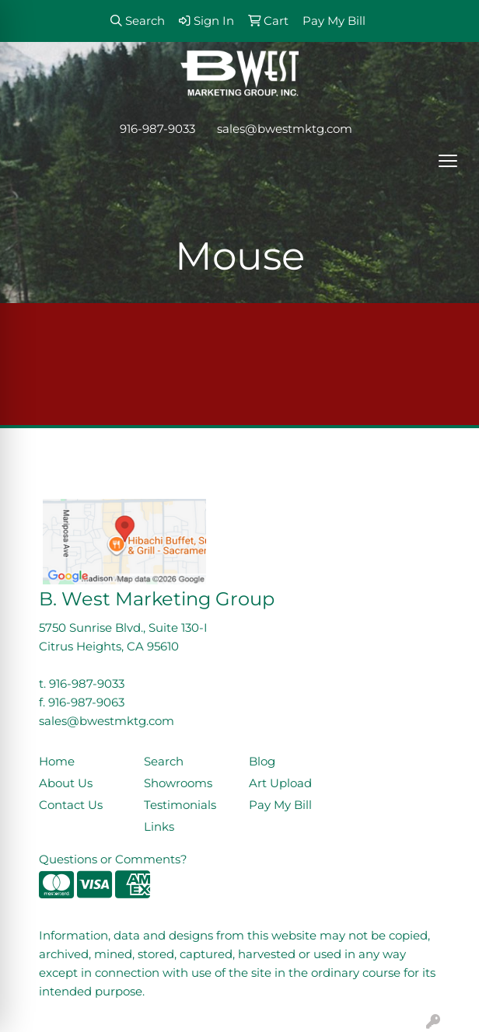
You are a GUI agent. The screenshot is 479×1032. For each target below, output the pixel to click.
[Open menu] (447, 160)
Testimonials (180, 805)
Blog (262, 762)
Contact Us (71, 805)
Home (57, 762)
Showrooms (178, 783)
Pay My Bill (280, 805)
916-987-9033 (157, 129)
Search (164, 762)
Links (159, 827)
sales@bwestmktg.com (284, 129)
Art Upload (280, 783)
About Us (66, 783)
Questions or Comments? (113, 859)
